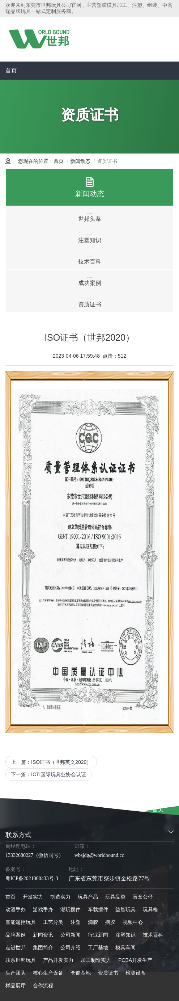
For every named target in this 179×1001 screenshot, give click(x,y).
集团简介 (43, 947)
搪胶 (110, 922)
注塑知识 (125, 935)
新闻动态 (80, 161)
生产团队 (15, 973)
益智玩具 (125, 909)
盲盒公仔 (143, 897)
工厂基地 (98, 947)
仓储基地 (81, 973)
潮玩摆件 (70, 909)
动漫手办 (15, 909)
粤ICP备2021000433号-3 (31, 878)
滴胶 (93, 922)
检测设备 (135, 973)
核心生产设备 (48, 973)
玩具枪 (150, 909)
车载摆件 (98, 909)
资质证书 (108, 973)
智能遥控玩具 (20, 922)
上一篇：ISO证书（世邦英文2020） (51, 762)
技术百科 (153, 935)
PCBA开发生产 (135, 960)
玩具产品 (88, 897)
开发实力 (33, 897)
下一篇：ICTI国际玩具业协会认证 (48, 774)
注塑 (76, 922)
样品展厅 (15, 985)
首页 (11, 70)
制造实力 (60, 897)
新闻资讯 (43, 935)
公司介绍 (70, 947)
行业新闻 (98, 935)
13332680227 (19, 855)
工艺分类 (53, 922)
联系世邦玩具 (20, 960)
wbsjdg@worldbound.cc (99, 855)
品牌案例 (15, 935)
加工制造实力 (96, 960)
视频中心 (133, 922)
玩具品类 (115, 897)
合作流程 (43, 985)
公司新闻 (70, 935)
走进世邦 (15, 947)
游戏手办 (43, 909)
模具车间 (125, 947)
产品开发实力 (58, 960)
